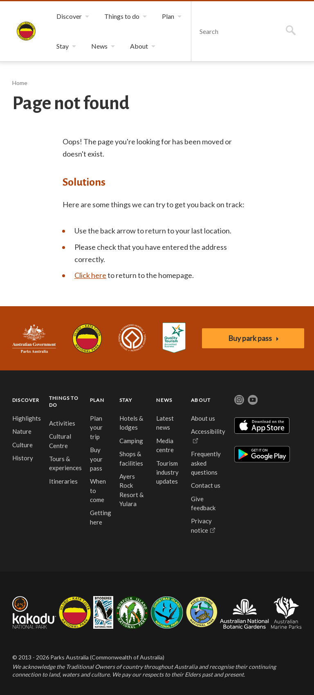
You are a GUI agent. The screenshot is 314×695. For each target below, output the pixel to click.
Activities (62, 423)
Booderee (103, 612)
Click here (90, 275)
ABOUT (201, 400)
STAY (125, 400)
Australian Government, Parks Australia (34, 338)
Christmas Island (167, 612)
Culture (22, 444)
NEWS (164, 400)
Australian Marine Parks (286, 612)
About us (203, 418)
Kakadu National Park (34, 612)
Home (19, 82)
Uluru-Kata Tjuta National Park (87, 338)
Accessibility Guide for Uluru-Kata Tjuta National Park (174, 338)
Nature (21, 431)
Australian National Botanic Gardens (244, 612)
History (22, 458)
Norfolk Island (132, 612)
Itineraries (63, 481)
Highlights (26, 418)
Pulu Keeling (202, 612)
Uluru (74, 612)
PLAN (97, 400)
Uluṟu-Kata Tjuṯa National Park (26, 31)
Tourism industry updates (167, 472)
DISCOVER (26, 400)
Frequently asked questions (206, 463)
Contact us (205, 485)
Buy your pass (96, 459)
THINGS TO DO (63, 401)
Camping (131, 440)
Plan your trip (96, 427)
